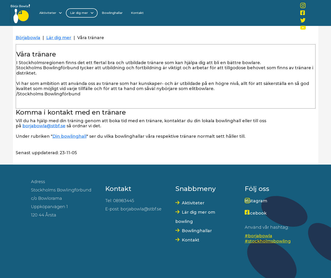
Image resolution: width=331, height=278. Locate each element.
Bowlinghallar (112, 13)
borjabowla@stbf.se (43, 125)
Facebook (255, 213)
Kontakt (137, 13)
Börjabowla (28, 37)
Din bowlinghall (70, 136)
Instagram (256, 200)
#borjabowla (258, 235)
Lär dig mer (81, 13)
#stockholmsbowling (268, 241)
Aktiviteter (50, 13)
